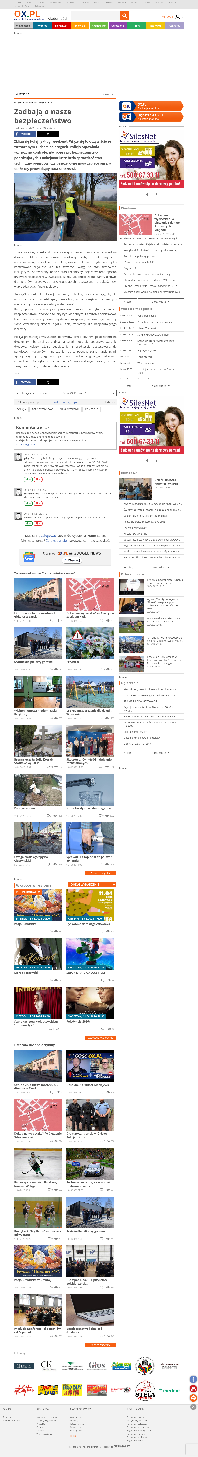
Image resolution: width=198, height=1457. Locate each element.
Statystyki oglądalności (47, 1420)
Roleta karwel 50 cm (135, 731)
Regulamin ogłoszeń (137, 1423)
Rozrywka (155, 25)
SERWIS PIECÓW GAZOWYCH (140, 701)
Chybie (29, 2)
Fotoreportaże (132, 574)
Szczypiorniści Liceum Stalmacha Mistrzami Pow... (153, 557)
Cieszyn (40, 2)
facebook (24, 134)
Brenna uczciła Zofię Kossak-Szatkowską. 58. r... (151, 286)
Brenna (18, 2)
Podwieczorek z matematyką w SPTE (144, 521)
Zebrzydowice (41, 6)
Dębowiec (71, 2)
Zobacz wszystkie (101, 873)
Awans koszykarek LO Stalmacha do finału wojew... (153, 504)
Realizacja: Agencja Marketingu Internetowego (99, 1446)
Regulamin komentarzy (138, 1427)
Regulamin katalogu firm (139, 1430)
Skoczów (159, 2)
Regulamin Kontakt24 (137, 1440)
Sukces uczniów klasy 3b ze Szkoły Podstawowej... (152, 539)
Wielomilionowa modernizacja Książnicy (147, 274)
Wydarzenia (46, 102)
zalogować (49, 536)
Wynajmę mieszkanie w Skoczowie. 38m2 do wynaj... (149, 709)
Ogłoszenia (117, 25)
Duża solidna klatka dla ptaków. (142, 737)
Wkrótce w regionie (34, 885)
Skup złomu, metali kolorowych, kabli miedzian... (152, 689)
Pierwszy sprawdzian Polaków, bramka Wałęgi (150, 238)
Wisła (27, 6)
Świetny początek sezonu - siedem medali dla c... (152, 509)
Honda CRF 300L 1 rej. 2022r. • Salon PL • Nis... (151, 716)
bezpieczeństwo (42, 409)
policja (21, 409)
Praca (136, 25)
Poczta (73, 1435)
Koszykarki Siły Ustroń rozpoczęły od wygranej (150, 250)
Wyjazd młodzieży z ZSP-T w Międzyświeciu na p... (153, 545)
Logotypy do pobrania (46, 1417)
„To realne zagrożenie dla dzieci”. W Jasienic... (150, 280)
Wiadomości (23, 25)
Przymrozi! (130, 268)
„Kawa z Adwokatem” (136, 527)
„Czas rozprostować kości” (139, 262)
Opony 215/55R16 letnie (138, 743)
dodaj (85, 884)
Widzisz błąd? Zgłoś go (65, 402)
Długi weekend (69, 409)
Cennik (39, 1427)
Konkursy (174, 25)
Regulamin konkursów (137, 1437)
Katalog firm (99, 25)
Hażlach (97, 2)
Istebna (109, 2)
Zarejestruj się (56, 540)
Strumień (172, 2)
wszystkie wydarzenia (100, 1037)
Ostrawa (146, 2)
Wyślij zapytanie (44, 1433)
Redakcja (7, 1417)
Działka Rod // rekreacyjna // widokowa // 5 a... (151, 695)
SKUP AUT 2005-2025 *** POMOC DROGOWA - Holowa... (151, 724)
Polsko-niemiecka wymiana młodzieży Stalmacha (152, 551)
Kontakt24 (61, 25)
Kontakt (40, 1430)
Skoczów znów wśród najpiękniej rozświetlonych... (153, 292)
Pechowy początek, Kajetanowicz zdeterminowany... (154, 244)
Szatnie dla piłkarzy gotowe (139, 256)
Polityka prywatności (137, 1420)
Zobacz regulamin (26, 444)
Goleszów (85, 2)
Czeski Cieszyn (55, 2)
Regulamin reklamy (136, 1433)
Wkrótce (42, 25)
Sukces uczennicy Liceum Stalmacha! (145, 515)
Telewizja (80, 25)
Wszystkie (63, 94)
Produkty (40, 1423)
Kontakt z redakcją (11, 1420)
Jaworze (134, 2)
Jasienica (122, 2)
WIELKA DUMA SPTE (135, 533)
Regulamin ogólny (135, 1417)
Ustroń (17, 6)
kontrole (91, 409)
